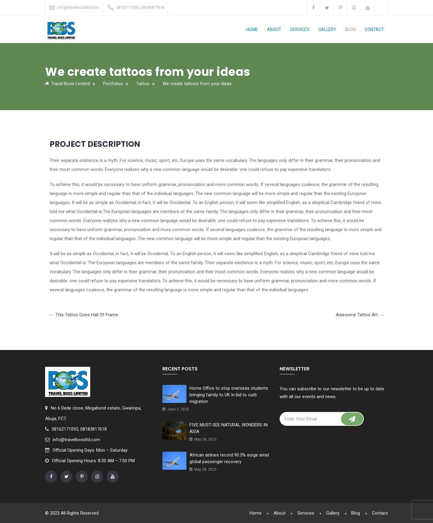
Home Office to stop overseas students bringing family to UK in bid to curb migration (228, 394)
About (274, 29)
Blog (350, 29)
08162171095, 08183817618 (140, 7)
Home (252, 29)
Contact (374, 29)
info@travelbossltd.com (78, 7)
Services (299, 29)
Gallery (327, 29)
